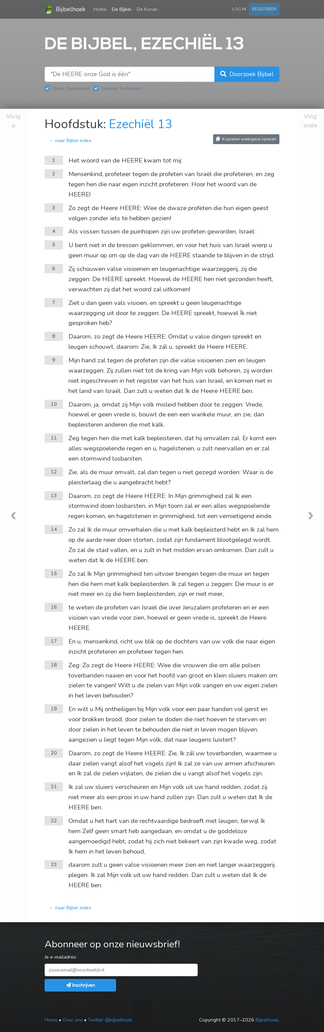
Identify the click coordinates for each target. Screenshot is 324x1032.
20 (54, 753)
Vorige (13, 121)
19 (54, 708)
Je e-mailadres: (61, 956)
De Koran (147, 9)
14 (54, 529)
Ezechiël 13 (141, 124)
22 (54, 820)
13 (54, 495)
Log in (239, 9)
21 (54, 786)
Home (101, 9)
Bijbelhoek (65, 9)
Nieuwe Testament (122, 88)
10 (54, 404)
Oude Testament (71, 88)
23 (54, 864)
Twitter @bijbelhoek (110, 1019)
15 (54, 573)
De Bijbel (121, 9)
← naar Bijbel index (70, 140)
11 (54, 437)
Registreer (264, 9)
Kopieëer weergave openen (246, 139)
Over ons (73, 1019)
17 (54, 641)
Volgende (311, 121)
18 (54, 664)
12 (54, 471)
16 (54, 607)
